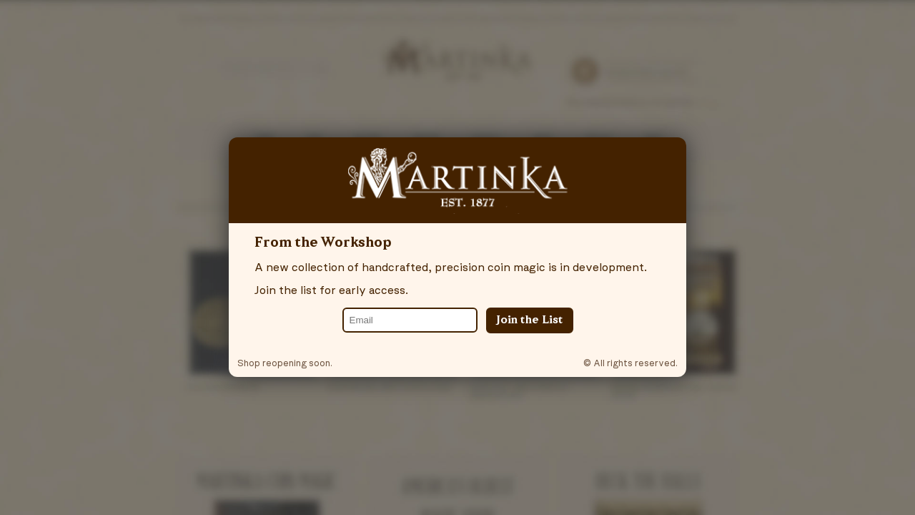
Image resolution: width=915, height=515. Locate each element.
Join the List (529, 320)
